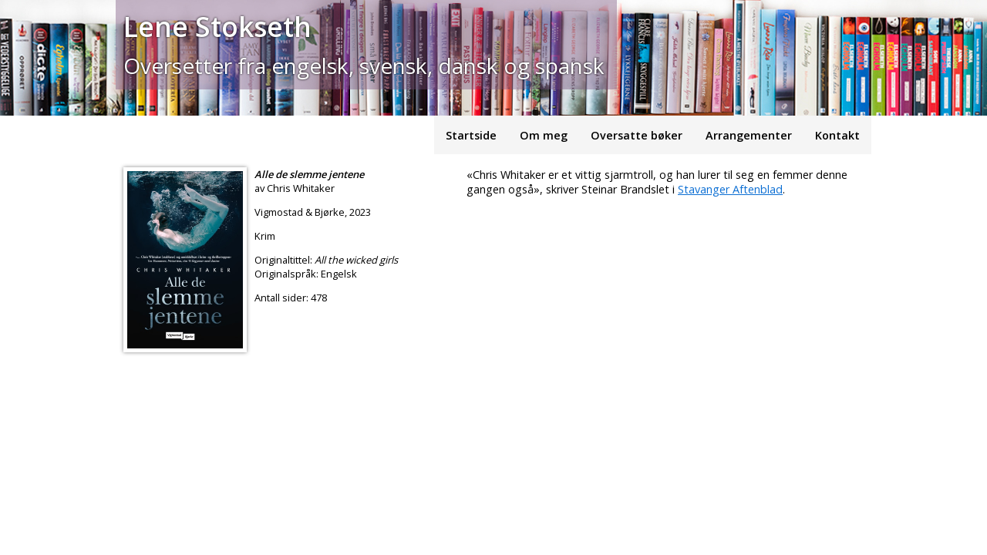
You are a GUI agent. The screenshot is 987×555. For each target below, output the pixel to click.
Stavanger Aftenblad (730, 189)
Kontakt (837, 135)
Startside (471, 135)
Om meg (544, 135)
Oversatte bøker (636, 135)
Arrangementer (749, 135)
